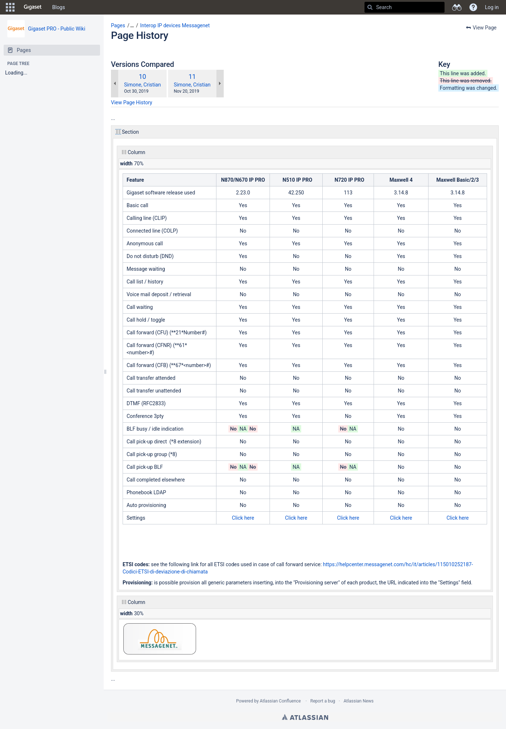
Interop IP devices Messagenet (175, 25)
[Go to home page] (33, 7)
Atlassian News (358, 701)
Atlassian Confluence (280, 701)
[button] (10, 7)
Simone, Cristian (142, 85)
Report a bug (322, 701)
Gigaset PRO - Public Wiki (56, 29)
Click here (243, 518)
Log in (492, 7)
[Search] (370, 7)
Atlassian (305, 717)
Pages (118, 25)
